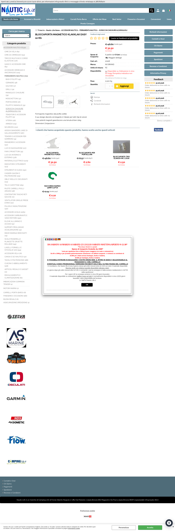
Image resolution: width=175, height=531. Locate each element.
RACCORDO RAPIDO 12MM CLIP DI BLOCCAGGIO (52, 188)
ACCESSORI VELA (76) (13, 254)
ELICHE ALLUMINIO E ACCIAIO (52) (13, 223)
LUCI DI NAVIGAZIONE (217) (15, 149)
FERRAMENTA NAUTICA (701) (16, 77)
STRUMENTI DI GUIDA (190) (15, 171)
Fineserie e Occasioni (143, 19)
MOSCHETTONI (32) (13, 100)
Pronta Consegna (93, 24)
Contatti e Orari (9, 482)
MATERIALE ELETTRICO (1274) (16, 162)
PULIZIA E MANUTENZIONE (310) (16, 208)
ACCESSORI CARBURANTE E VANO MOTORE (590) (16, 217)
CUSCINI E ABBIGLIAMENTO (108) (16, 265)
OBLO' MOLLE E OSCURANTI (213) (16, 181)
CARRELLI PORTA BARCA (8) (14, 293)
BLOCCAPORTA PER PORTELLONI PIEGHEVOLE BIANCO (87, 154)
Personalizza (124, 528)
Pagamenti (8, 488)
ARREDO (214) (11, 125)
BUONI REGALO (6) (11, 300)
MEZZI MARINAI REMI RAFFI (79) (16, 235)
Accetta (150, 528)
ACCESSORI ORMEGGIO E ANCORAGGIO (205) (15, 72)
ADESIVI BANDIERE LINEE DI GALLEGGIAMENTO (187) (16, 132)
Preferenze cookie (87, 512)
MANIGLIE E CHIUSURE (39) (15, 95)
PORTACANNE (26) (13, 103)
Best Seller (123, 19)
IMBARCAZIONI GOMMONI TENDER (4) (14, 284)
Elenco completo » (164, 122)
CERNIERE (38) (11, 84)
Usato (77, 24)
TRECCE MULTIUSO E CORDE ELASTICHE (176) (16, 60)
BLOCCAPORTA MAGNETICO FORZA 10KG (52, 154)
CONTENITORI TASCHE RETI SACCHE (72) (16, 196)
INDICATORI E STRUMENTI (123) (15, 166)
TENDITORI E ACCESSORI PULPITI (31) (16, 116)
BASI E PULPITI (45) (13, 80)
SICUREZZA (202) (11, 128)
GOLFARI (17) (11, 87)
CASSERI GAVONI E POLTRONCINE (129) (12, 175)
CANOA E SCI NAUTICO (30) (15, 258)
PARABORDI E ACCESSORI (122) (15, 144)
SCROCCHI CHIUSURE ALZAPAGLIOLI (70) (14, 111)
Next (84, 68)
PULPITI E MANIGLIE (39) (15, 106)
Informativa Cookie (74, 528)
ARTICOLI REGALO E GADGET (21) (16, 271)
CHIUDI (173, 526)
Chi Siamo (8, 485)
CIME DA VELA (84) (12, 53)
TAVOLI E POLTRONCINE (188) (16, 261)
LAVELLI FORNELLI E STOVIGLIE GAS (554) (13, 249)
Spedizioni (8, 491)
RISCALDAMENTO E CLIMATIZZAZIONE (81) (13, 277)
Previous (36, 68)
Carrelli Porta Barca (83, 19)
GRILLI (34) (10, 90)
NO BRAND (109, 65)
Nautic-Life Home (13, 19)
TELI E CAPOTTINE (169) (14, 186)
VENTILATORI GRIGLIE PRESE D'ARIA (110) (16, 202)
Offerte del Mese (105, 19)
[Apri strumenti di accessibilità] (169, 522)
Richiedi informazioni (102, 105)
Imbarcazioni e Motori (60, 19)
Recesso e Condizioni (12, 494)
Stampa (97, 98)
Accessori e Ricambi (36, 19)
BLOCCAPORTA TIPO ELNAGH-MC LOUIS (121, 158)
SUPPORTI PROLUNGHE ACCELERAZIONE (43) (14, 229)
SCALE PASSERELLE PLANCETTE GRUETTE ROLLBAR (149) (13, 242)
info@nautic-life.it (61, 2)
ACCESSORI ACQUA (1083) (15, 213)
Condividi (97, 102)
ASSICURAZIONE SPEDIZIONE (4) (16, 304)
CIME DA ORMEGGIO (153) (15, 56)
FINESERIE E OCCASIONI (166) (15, 297)
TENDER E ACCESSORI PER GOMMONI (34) (15, 138)
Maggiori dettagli (115, 59)
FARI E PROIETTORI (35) (14, 152)
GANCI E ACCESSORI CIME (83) (15, 66)
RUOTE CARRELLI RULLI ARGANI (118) (14, 190)
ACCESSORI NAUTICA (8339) (14, 49)
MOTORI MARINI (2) (11, 289)
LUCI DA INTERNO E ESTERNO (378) (13, 157)
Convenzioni (164, 19)
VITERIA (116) (11, 121)
